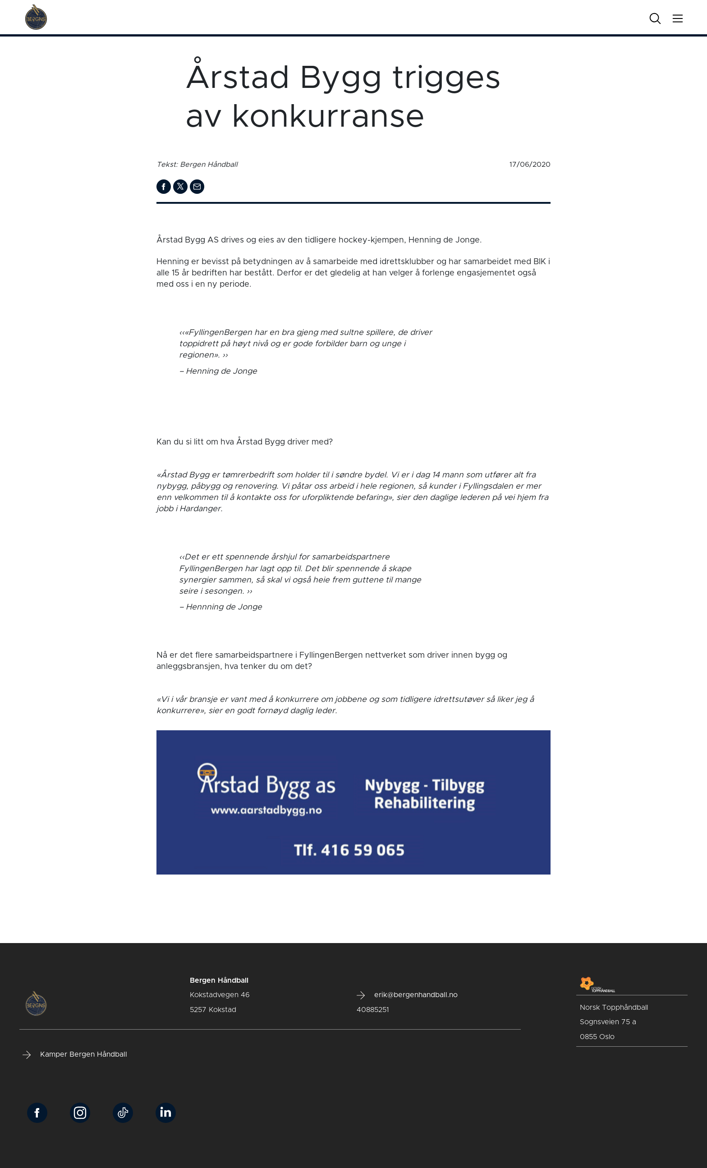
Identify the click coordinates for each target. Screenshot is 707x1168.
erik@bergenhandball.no (407, 995)
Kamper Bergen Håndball (75, 1055)
